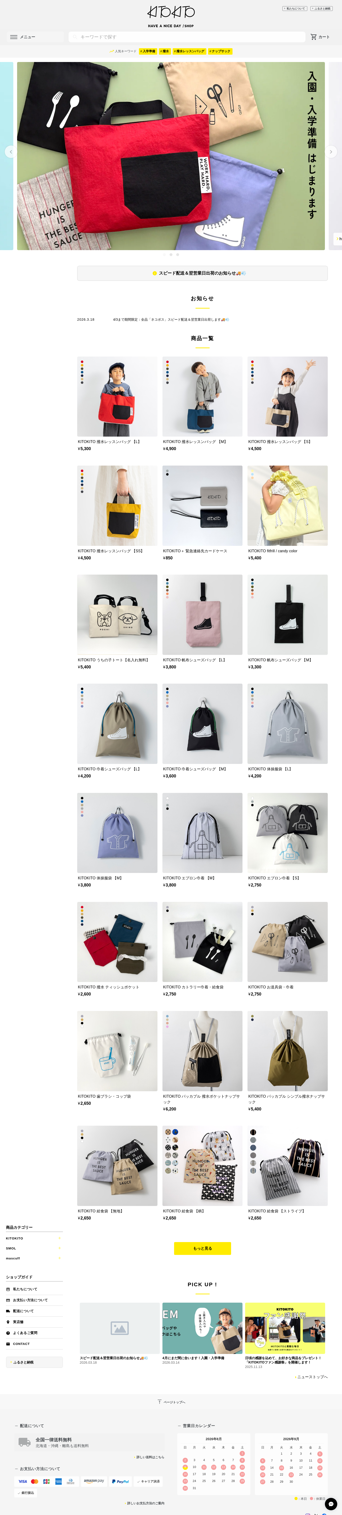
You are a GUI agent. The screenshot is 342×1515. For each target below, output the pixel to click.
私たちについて (296, 8)
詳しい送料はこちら (150, 1457)
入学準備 (149, 51)
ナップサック (221, 51)
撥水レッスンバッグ (190, 51)
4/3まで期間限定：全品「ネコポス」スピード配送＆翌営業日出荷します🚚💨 (171, 319)
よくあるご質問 (25, 1333)
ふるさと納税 (322, 8)
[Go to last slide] (11, 151)
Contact (21, 1344)
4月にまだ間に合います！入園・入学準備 (193, 1358)
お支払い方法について (30, 1300)
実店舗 (18, 1322)
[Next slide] (331, 151)
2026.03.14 (171, 1362)
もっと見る (202, 1248)
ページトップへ (171, 1402)
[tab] (164, 254)
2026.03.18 (88, 1362)
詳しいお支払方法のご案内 (145, 1503)
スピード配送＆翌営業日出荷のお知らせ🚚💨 (202, 273)
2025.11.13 (253, 1367)
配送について (23, 1311)
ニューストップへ (312, 1377)
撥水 (166, 51)
